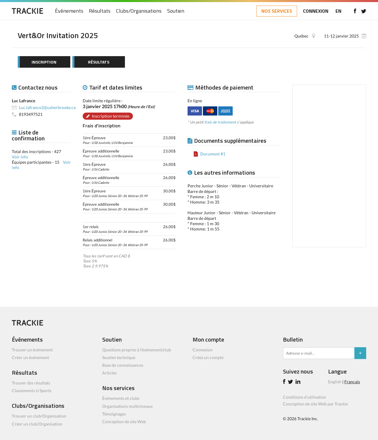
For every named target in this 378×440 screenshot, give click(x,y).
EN (338, 10)
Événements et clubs (120, 398)
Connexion (203, 349)
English (334, 381)
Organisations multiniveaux (127, 406)
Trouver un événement (32, 349)
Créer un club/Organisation (37, 423)
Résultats (99, 11)
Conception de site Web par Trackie (315, 403)
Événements (69, 11)
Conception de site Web (124, 421)
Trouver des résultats (31, 382)
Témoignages (114, 413)
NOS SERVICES (276, 10)
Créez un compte (208, 357)
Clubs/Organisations (139, 11)
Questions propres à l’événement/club (136, 349)
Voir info (20, 156)
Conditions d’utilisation (304, 397)
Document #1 (212, 153)
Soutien (175, 11)
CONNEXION (315, 10)
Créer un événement (30, 357)
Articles (109, 372)
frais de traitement (220, 122)
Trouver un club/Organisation (39, 415)
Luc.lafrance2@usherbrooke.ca (47, 107)
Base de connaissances (122, 365)
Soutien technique (118, 357)
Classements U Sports (31, 390)
